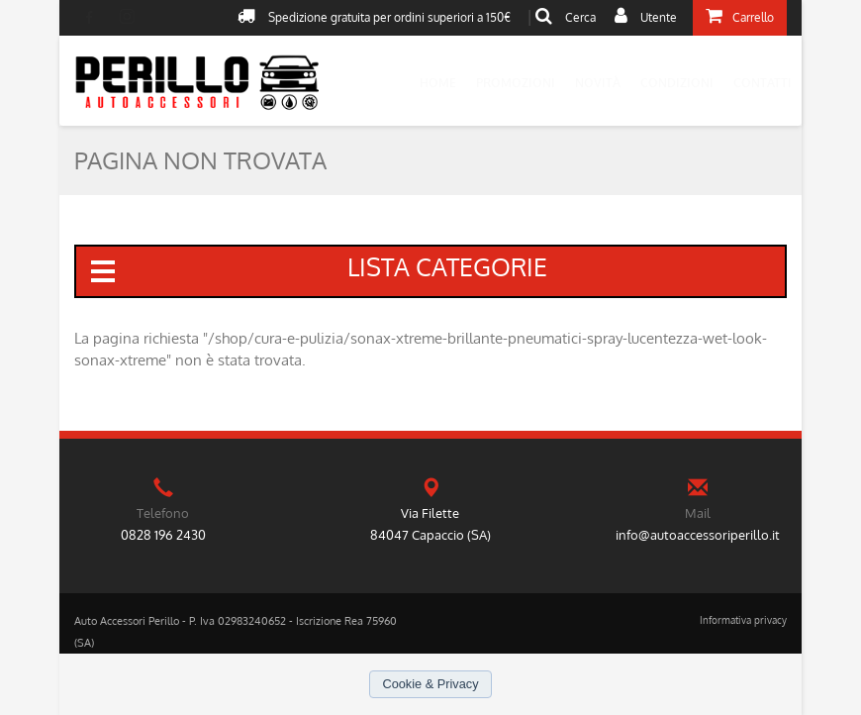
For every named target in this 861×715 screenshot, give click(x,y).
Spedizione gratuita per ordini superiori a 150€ (374, 16)
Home (438, 82)
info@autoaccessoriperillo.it (698, 535)
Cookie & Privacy (430, 683)
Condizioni (677, 82)
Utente (646, 16)
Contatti (762, 82)
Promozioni (515, 82)
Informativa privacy (744, 620)
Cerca (565, 16)
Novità (598, 82)
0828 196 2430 (163, 535)
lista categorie (316, 269)
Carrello (740, 16)
